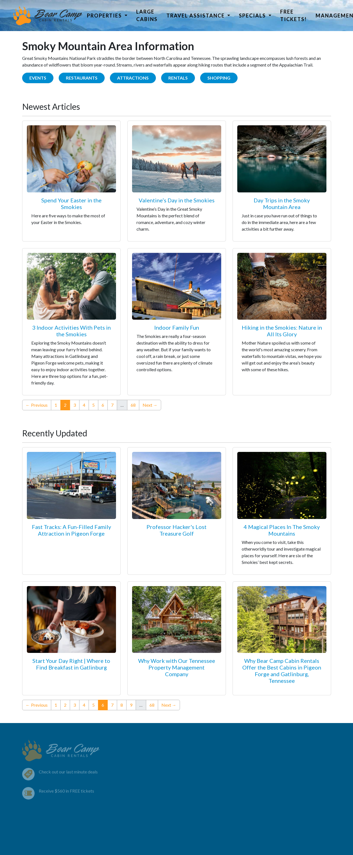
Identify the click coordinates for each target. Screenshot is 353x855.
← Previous (37, 405)
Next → (150, 405)
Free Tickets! (293, 15)
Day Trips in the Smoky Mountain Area (282, 203)
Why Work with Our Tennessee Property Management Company (176, 667)
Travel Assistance (196, 15)
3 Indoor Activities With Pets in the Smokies (71, 330)
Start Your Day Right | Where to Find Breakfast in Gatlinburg (71, 664)
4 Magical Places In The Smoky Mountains (282, 530)
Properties (105, 15)
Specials (253, 15)
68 (133, 405)
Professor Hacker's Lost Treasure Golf (176, 530)
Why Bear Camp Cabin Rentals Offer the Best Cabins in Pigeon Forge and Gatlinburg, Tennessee (281, 670)
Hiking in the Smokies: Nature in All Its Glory (282, 330)
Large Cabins (147, 15)
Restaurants (81, 77)
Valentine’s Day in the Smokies (177, 200)
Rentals (178, 77)
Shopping (218, 77)
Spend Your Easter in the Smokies (71, 203)
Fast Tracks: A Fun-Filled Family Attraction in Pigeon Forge (71, 530)
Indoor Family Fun (176, 327)
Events (37, 77)
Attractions (133, 77)
